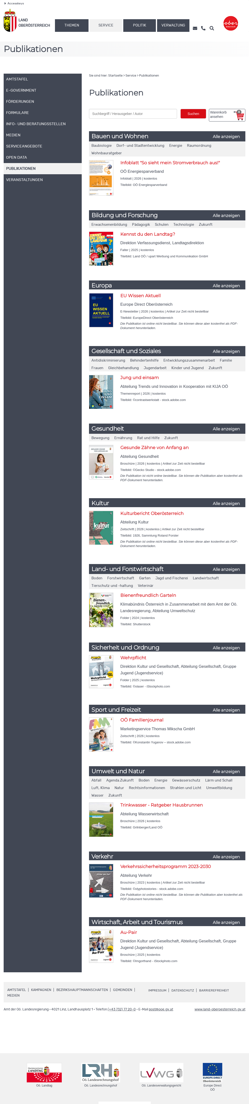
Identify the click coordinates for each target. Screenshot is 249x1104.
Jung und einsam (139, 377)
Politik (139, 25)
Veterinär (145, 586)
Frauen (97, 368)
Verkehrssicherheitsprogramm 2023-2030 (165, 866)
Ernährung (123, 438)
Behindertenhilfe (144, 360)
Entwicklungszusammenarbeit (189, 360)
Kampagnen (41, 990)
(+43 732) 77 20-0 (122, 1009)
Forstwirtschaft (120, 578)
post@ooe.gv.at (161, 1009)
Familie (226, 360)
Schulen (162, 224)
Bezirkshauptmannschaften (82, 990)
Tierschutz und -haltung (112, 586)
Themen (71, 25)
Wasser (97, 795)
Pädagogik (141, 224)
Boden (96, 578)
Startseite (115, 75)
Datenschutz (185, 990)
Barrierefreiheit (217, 990)
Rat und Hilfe (148, 438)
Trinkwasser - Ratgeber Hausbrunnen (161, 805)
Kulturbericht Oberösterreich (152, 513)
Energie (175, 146)
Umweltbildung (219, 788)
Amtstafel (16, 990)
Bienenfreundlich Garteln (148, 595)
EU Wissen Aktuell (140, 295)
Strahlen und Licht (185, 788)
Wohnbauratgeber (106, 153)
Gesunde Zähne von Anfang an (154, 447)
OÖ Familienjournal (141, 720)
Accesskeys (14, 3)
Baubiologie (101, 146)
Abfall (96, 780)
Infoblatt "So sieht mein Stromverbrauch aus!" (170, 162)
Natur (119, 788)
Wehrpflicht (133, 658)
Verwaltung (173, 25)
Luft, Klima (100, 788)
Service (105, 25)
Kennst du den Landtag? (147, 234)
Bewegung (100, 438)
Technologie (183, 224)
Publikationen (149, 75)
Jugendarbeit (155, 368)
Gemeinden (122, 990)
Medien (13, 995)
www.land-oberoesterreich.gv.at (220, 1009)
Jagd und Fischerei (171, 578)
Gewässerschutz (186, 780)
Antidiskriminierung (108, 360)
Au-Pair (128, 932)
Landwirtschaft (206, 578)
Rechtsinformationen (147, 788)
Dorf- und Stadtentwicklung (140, 146)
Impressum (158, 990)
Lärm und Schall (218, 780)
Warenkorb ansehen (225, 114)
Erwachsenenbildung (109, 224)
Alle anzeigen (226, 136)
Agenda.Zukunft (120, 780)
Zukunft (206, 224)
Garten (145, 578)
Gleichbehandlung (123, 368)
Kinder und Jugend (187, 368)
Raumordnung (199, 146)
